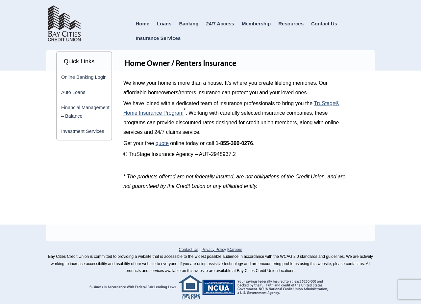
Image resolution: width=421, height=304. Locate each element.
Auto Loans (73, 92)
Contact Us (324, 23)
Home (143, 23)
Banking (188, 23)
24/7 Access (220, 23)
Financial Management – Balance (85, 112)
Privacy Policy (214, 249)
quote (162, 143)
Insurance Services (158, 38)
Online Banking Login (84, 77)
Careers (235, 249)
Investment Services (82, 131)
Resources (291, 23)
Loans (164, 23)
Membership (256, 23)
